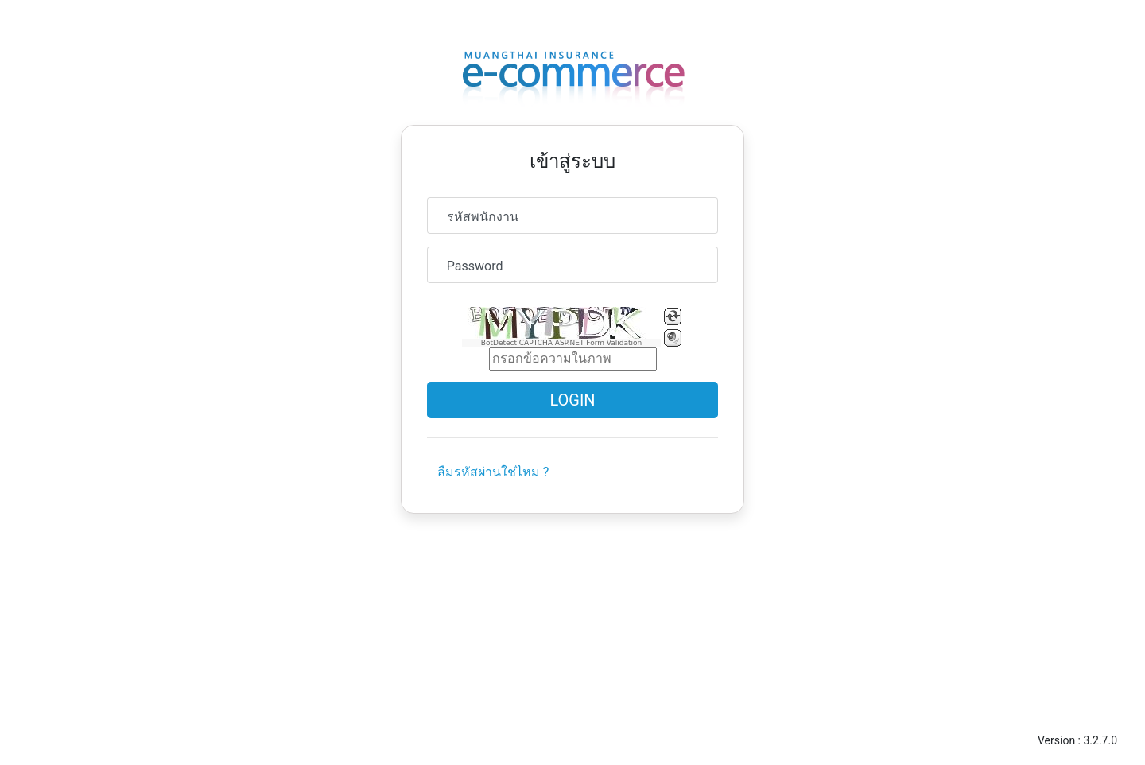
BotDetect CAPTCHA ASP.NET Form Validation (561, 343)
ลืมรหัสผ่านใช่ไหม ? (493, 472)
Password (475, 266)
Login (572, 400)
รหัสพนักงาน (482, 216)
